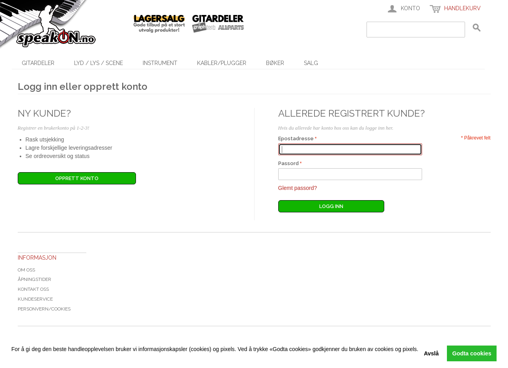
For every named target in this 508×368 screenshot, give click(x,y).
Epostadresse (296, 138)
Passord (288, 163)
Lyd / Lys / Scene (98, 63)
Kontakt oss (33, 289)
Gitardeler (38, 63)
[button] (12, 358)
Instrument (160, 63)
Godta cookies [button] (471, 353)
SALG (311, 63)
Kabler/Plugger (221, 63)
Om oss (26, 270)
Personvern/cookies (44, 309)
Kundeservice (35, 299)
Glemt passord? (297, 188)
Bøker (275, 63)
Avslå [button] (431, 353)
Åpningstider (34, 279)
